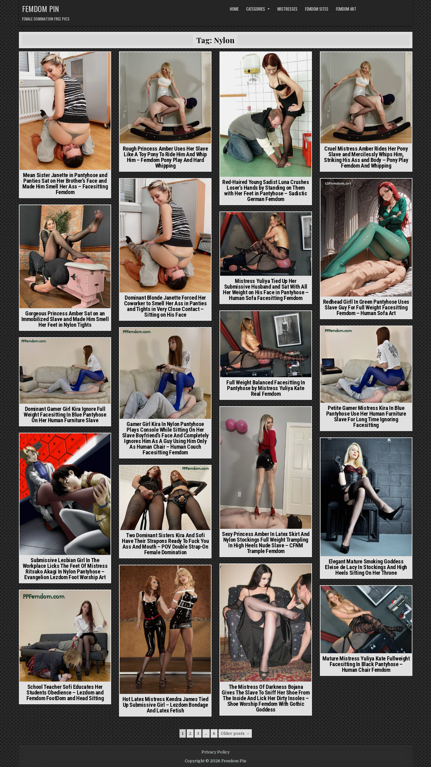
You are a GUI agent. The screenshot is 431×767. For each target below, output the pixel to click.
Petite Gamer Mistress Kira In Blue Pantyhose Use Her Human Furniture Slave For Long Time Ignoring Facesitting (366, 416)
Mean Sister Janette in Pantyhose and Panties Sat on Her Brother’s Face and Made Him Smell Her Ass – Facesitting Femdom (65, 183)
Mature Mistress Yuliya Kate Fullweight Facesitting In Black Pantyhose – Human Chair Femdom (366, 664)
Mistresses (287, 9)
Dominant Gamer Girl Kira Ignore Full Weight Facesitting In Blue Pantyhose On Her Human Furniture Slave (65, 415)
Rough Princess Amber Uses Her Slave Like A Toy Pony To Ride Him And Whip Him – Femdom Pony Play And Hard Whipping (165, 157)
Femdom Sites (316, 9)
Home (234, 9)
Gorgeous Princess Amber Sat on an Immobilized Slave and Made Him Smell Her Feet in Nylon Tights (65, 319)
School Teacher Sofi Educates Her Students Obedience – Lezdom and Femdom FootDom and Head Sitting (65, 692)
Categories (255, 9)
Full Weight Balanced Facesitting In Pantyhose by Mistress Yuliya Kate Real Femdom (265, 388)
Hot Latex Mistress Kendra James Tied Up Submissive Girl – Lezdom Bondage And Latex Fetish (165, 705)
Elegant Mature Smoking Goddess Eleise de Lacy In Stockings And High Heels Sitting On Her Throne (366, 567)
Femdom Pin (40, 8)
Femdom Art (346, 9)
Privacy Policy (215, 752)
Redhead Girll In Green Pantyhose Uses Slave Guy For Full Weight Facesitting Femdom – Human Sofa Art (366, 307)
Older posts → (235, 733)
